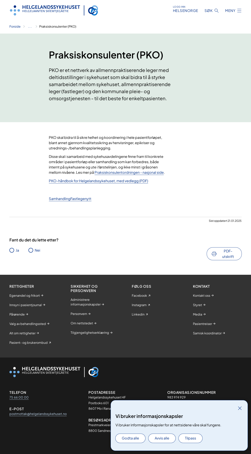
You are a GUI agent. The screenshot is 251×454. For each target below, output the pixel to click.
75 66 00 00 (19, 397)
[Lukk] (240, 408)
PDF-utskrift (228, 254)
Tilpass (190, 438)
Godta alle (130, 438)
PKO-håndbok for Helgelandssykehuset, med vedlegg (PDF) (98, 180)
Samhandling (59, 198)
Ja (17, 250)
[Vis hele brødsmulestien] (30, 26)
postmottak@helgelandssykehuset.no (38, 414)
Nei (37, 250)
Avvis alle (162, 438)
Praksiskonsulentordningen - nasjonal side (129, 172)
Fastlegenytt (80, 198)
